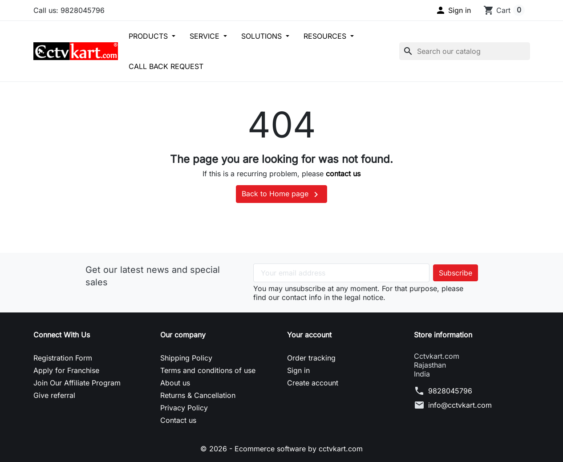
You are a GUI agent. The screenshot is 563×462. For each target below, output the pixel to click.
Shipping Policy (186, 357)
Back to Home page (281, 194)
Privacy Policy (184, 407)
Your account (309, 334)
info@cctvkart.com (460, 405)
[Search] (464, 51)
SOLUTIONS (262, 36)
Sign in (298, 370)
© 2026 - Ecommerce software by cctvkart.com (281, 448)
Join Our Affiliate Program (77, 382)
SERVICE (206, 36)
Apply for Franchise (66, 370)
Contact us (178, 420)
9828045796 (450, 390)
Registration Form (62, 357)
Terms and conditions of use (207, 370)
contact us (343, 173)
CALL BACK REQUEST (166, 66)
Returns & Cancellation (197, 395)
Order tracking (311, 357)
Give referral (54, 395)
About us (175, 382)
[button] (453, 10)
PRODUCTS (149, 36)
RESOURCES (326, 36)
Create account (312, 382)
